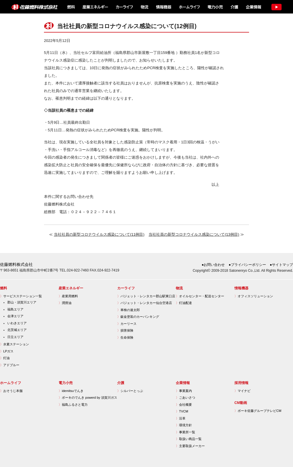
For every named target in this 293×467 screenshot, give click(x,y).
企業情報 (253, 6)
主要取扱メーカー (190, 446)
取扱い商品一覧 (189, 439)
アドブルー (9, 365)
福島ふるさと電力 (73, 404)
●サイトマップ (281, 265)
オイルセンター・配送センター (200, 296)
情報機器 (163, 6)
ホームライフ (189, 6)
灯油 (5, 358)
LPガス (6, 351)
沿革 (180, 418)
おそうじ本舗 (11, 391)
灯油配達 (184, 303)
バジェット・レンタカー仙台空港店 (144, 303)
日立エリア (15, 337)
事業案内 (184, 391)
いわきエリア (17, 323)
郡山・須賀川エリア (21, 302)
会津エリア (15, 316)
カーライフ (124, 6)
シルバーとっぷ (130, 391)
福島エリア (15, 309)
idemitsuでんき (71, 391)
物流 (144, 6)
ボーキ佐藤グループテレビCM (257, 410)
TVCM (182, 411)
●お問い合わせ (213, 265)
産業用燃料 (68, 296)
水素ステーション (14, 344)
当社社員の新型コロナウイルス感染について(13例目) (194, 234)
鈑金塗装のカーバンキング (138, 316)
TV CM (276, 6)
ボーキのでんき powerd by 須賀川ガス (88, 397)
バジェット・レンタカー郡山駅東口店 (146, 296)
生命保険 (125, 337)
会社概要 (184, 404)
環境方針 (184, 425)
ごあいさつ (185, 397)
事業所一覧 (185, 432)
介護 (234, 6)
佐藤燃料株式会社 (31, 6)
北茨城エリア (17, 330)
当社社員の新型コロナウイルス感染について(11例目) (99, 234)
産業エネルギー (95, 6)
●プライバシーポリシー (247, 265)
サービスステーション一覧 (21, 296)
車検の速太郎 (128, 310)
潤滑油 (65, 303)
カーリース (127, 323)
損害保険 (125, 330)
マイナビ (242, 391)
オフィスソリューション (253, 296)
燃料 (70, 6)
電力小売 (215, 6)
